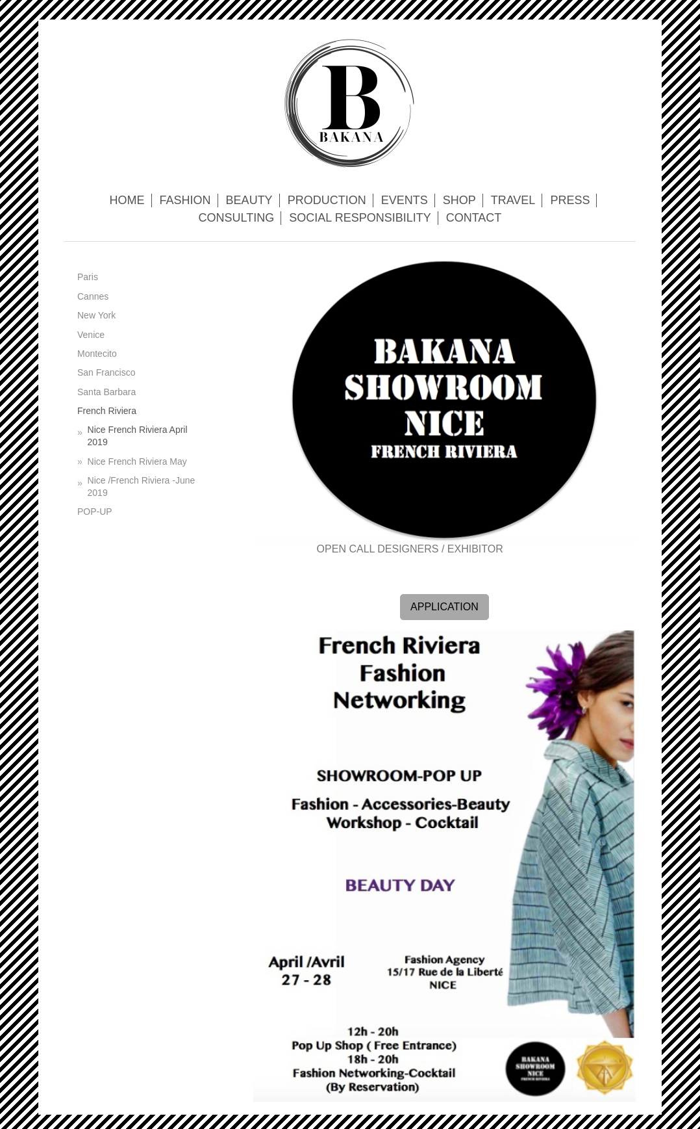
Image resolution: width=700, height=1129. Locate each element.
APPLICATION (444, 606)
